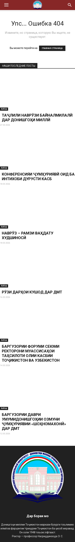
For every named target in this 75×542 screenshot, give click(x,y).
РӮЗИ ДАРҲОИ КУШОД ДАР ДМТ (32, 292)
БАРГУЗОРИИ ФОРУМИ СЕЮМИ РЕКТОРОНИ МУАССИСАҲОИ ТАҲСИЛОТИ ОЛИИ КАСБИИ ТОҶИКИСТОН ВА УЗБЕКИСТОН (31, 353)
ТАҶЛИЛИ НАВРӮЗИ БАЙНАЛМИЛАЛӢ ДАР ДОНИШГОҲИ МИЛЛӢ (37, 117)
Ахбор (4, 109)
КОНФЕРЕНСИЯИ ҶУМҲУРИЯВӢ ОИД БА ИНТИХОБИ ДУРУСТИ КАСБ (38, 176)
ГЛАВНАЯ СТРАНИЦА (52, 48)
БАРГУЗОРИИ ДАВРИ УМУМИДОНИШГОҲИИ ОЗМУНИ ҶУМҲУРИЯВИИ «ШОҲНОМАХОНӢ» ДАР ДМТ (34, 421)
